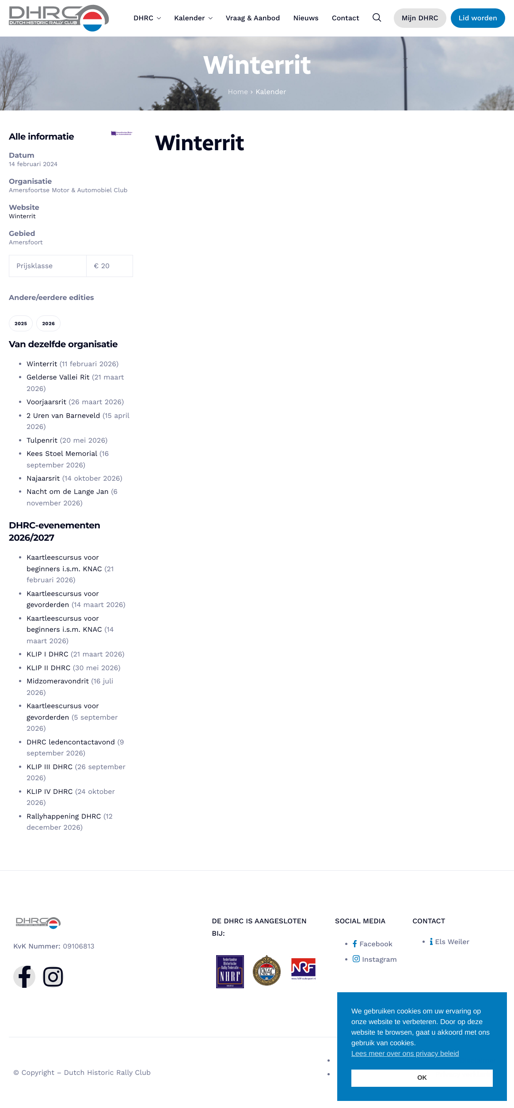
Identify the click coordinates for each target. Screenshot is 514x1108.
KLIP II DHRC (48, 668)
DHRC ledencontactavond (71, 742)
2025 (21, 323)
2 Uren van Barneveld (63, 415)
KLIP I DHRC (48, 654)
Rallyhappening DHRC (64, 816)
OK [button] (422, 1077)
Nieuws (305, 18)
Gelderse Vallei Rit (58, 377)
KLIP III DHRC (49, 767)
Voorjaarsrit (46, 402)
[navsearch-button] (377, 17)
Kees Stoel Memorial (62, 453)
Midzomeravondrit (58, 681)
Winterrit (22, 216)
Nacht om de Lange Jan (68, 491)
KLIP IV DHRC (49, 791)
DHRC (147, 18)
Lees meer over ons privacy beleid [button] (405, 1054)
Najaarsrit (43, 478)
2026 (48, 323)
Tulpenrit (42, 440)
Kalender (193, 18)
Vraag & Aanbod (253, 18)
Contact (345, 18)
